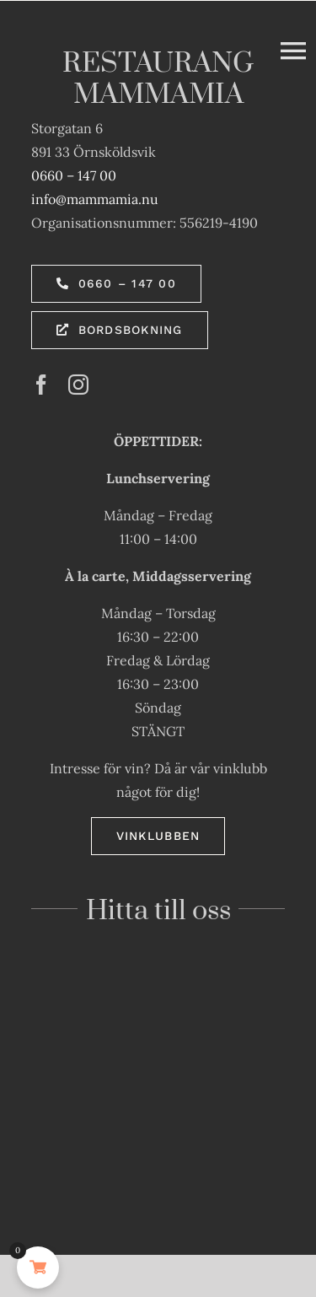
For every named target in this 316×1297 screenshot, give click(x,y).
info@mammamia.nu (94, 199)
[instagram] (78, 384)
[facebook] (41, 384)
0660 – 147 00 (73, 175)
